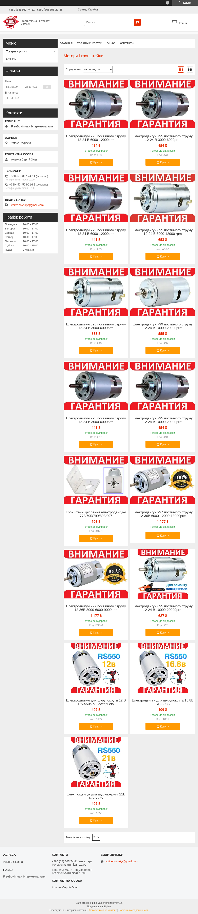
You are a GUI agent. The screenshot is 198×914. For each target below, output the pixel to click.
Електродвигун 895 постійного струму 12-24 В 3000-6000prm (96, 326)
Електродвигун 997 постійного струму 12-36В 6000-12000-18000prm (163, 514)
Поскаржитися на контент (102, 910)
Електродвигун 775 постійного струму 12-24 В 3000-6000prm (96, 420)
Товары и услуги (89, 43)
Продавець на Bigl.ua (99, 906)
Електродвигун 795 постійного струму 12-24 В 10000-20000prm (163, 420)
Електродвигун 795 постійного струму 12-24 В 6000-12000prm (96, 138)
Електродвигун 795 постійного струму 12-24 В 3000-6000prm (163, 138)
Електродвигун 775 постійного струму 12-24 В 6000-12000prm (96, 232)
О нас (111, 43)
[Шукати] (137, 22)
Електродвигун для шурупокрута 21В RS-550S (95, 796)
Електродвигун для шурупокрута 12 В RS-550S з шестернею (96, 702)
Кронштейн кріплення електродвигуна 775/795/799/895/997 (96, 514)
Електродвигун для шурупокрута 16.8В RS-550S (162, 702)
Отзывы (11, 58)
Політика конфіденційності (133, 910)
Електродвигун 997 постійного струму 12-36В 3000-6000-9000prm (96, 608)
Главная (66, 43)
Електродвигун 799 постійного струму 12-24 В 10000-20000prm (163, 326)
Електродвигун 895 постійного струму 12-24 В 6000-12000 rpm (163, 232)
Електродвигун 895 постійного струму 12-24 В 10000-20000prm (163, 608)
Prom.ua (117, 902)
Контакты (127, 43)
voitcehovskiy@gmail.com (27, 205)
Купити (97, 162)
